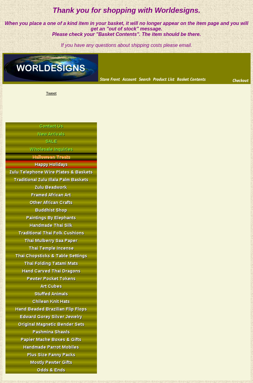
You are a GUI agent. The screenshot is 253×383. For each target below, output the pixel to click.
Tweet (51, 93)
